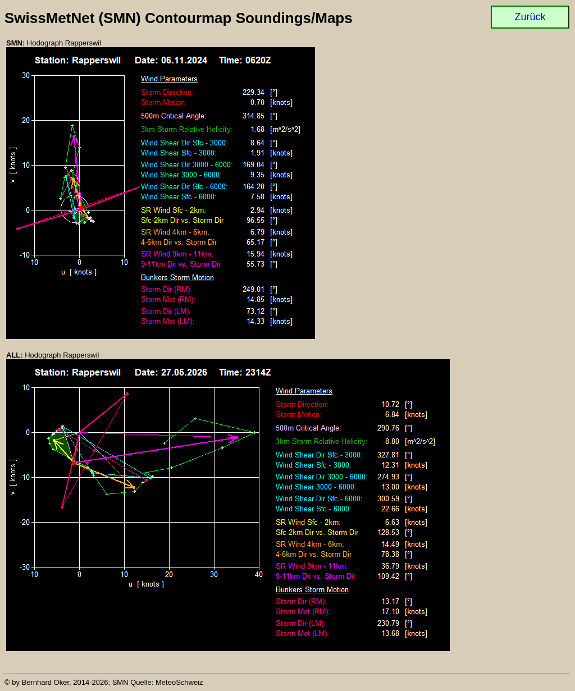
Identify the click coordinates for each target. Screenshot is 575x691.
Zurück (529, 16)
